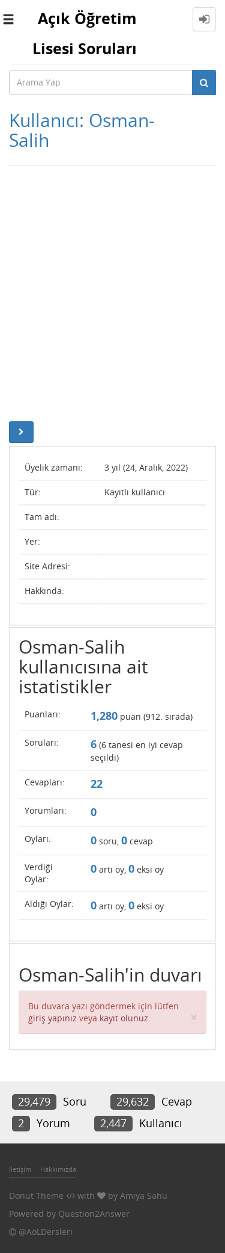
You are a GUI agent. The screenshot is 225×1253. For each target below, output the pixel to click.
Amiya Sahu (143, 1195)
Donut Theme (36, 1195)
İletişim (20, 1169)
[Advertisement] (112, 290)
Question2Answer (94, 1213)
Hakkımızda (58, 1169)
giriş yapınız (52, 1018)
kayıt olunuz (124, 1018)
